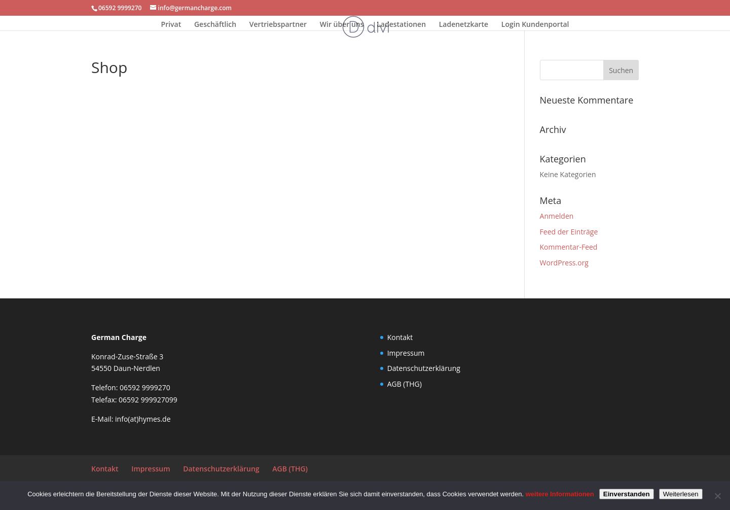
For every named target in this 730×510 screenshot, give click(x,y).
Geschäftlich (215, 25)
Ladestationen (401, 25)
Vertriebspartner (278, 25)
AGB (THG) (404, 384)
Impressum (406, 353)
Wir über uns (342, 25)
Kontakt (400, 337)
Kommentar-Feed (569, 247)
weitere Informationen (560, 494)
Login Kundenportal (535, 25)
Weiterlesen (681, 494)
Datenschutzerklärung (423, 368)
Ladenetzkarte (464, 25)
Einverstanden (626, 494)
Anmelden (557, 216)
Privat (171, 25)
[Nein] (717, 496)
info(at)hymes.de (142, 419)
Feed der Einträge (569, 231)
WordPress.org (564, 262)
